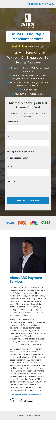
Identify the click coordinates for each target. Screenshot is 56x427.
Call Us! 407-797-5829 (41, 3)
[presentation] (24, 188)
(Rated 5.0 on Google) (36, 47)
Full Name (12, 121)
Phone (10, 166)
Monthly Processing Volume (20, 151)
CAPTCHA (11, 181)
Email (10, 136)
